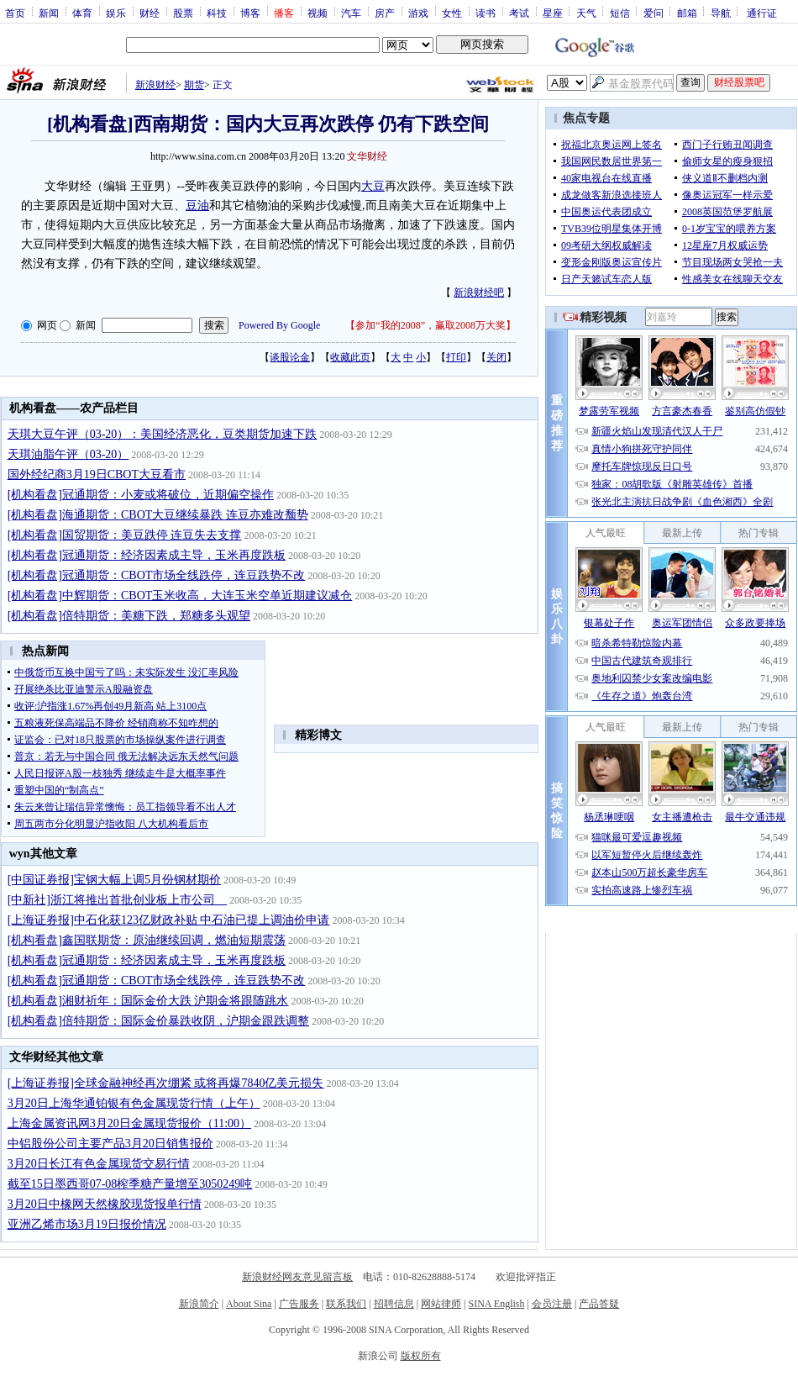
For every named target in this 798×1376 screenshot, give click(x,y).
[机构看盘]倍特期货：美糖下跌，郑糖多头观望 (129, 615)
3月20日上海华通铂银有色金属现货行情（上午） (134, 1103)
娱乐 (116, 13)
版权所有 (421, 1356)
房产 (385, 13)
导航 (721, 13)
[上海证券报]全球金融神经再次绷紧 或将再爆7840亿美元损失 (166, 1083)
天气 (586, 13)
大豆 (373, 186)
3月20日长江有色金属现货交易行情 (99, 1163)
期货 (194, 85)
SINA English (496, 1304)
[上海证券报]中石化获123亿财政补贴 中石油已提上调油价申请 (169, 920)
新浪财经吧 (479, 292)
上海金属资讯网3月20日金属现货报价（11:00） (129, 1123)
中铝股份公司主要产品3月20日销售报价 (110, 1143)
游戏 (418, 13)
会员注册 (552, 1304)
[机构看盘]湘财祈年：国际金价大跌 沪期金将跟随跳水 (148, 1000)
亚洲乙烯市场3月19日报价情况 (87, 1224)
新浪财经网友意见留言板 (297, 1277)
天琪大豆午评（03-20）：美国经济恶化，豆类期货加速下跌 (163, 434)
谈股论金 (290, 357)
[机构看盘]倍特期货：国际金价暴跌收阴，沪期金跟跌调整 (158, 1021)
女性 (452, 13)
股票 (183, 13)
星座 (553, 13)
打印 (456, 357)
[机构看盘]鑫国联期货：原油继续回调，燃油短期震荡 (147, 940)
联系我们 (346, 1304)
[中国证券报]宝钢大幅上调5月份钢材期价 (114, 879)
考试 (519, 13)
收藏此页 (350, 357)
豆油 (197, 205)
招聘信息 (394, 1304)
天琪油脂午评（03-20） (68, 454)
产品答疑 (599, 1304)
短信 (620, 13)
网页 (47, 325)
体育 (82, 13)
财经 (149, 13)
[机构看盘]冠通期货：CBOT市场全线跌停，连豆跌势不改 (157, 575)
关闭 (496, 357)
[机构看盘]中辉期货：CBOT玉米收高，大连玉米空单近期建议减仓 (180, 595)
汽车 (351, 13)
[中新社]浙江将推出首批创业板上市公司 (117, 900)
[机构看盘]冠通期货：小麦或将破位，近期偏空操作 (141, 494)
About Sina (248, 1304)
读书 (485, 13)
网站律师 (441, 1304)
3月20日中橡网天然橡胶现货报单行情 (105, 1204)
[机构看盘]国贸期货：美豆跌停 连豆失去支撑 (125, 535)
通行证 (762, 13)
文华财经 (367, 156)
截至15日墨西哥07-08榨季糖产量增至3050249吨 (130, 1184)
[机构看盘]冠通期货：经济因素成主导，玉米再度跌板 (147, 555)
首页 (15, 13)
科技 (217, 13)
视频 (317, 13)
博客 (250, 13)
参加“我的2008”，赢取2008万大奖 (430, 325)
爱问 (653, 13)
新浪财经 (155, 85)
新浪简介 (199, 1304)
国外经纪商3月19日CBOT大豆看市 (97, 474)
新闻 (49, 13)
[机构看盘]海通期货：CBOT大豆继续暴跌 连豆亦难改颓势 (158, 515)
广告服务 (299, 1304)
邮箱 (687, 13)
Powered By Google (279, 325)
